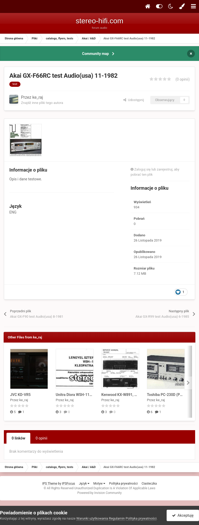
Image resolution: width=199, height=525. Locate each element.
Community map (95, 54)
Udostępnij (133, 100)
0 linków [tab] (18, 438)
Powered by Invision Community (99, 493)
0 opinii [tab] (41, 438)
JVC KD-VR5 (20, 395)
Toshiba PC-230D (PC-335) (169, 395)
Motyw (99, 483)
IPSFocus (68, 483)
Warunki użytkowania (92, 518)
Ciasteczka (149, 483)
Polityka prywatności (123, 483)
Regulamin (117, 518)
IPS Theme (49, 483)
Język (84, 483)
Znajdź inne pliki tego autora (42, 103)
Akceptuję (183, 515)
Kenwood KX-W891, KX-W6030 (126, 395)
